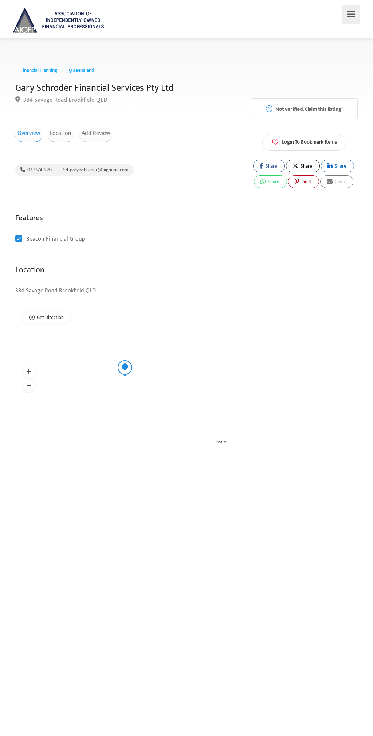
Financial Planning (39, 70)
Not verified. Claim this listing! (304, 109)
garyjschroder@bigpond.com (96, 171)
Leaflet (222, 444)
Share (268, 166)
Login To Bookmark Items (304, 141)
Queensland (81, 70)
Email (336, 182)
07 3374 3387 (36, 171)
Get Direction (50, 320)
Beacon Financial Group (55, 241)
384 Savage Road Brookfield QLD (61, 100)
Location (54, 132)
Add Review (84, 132)
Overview (26, 132)
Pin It (303, 182)
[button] (29, 374)
